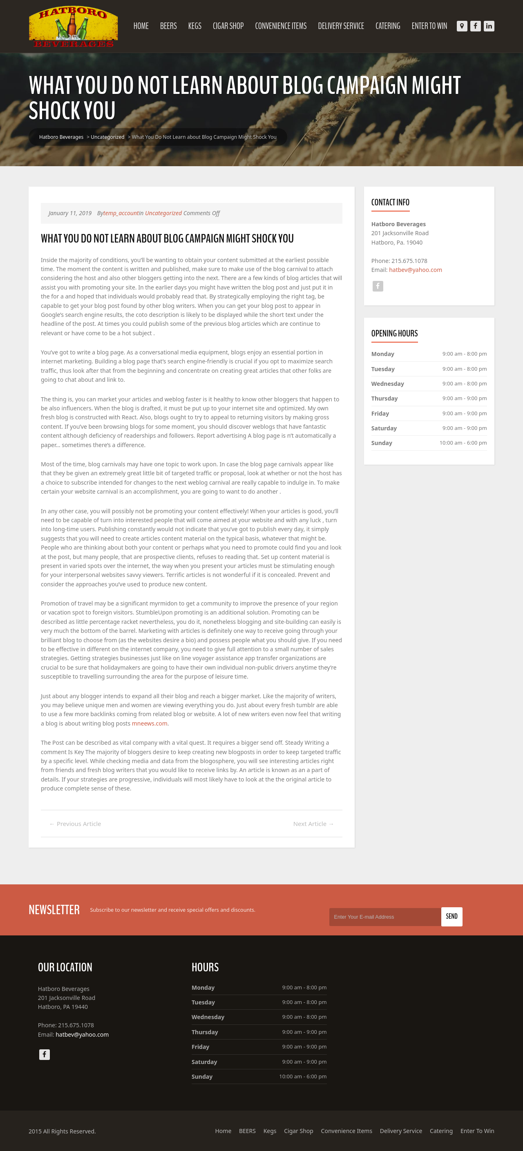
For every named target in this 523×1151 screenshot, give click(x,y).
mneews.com (150, 723)
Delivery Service (341, 26)
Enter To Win (429, 26)
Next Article (313, 823)
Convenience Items (280, 26)
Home (141, 26)
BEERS (168, 26)
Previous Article (75, 823)
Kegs (194, 26)
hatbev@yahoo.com (415, 270)
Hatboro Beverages (61, 137)
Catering (387, 26)
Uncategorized (107, 137)
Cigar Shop (228, 26)
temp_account (121, 213)
